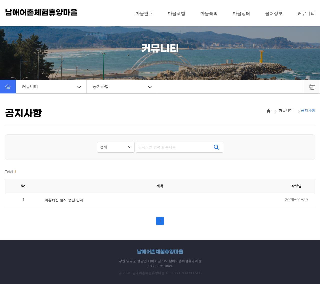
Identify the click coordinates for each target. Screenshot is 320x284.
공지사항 (122, 86)
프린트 (312, 86)
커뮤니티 (51, 86)
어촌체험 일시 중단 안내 (64, 200)
